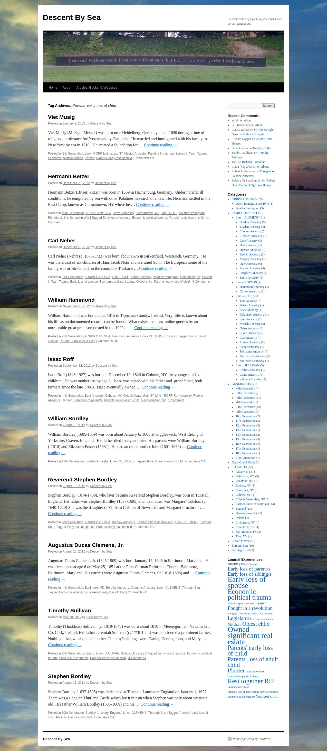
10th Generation (73, 213)
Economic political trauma (65, 158)
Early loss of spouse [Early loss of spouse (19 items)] (247, 582)
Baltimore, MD (94, 588)
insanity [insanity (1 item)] (268, 613)
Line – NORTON (246, 282)
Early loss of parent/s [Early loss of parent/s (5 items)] (249, 569)
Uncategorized (241, 550)
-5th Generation (245, 393)
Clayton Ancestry (250, 231)
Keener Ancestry (250, 254)
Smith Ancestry (249, 277)
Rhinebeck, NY (58, 218)
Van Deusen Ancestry (253, 356)
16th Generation (246, 444)
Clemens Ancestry (143, 588)
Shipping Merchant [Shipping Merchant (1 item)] (238, 687)
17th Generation (246, 448)
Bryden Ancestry (250, 227)
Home (53, 87)
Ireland (89, 653)
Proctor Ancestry (250, 268)
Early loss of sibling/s (73, 592)
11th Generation (73, 461)
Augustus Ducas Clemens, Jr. (86, 545)
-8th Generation (72, 277)
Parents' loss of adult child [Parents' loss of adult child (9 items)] (253, 662)
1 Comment (176, 400)
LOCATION (239, 467)
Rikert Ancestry (249, 333)
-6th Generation (72, 336)
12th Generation (246, 425)
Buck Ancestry (249, 310)
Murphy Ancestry (250, 259)
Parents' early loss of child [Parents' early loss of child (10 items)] (250, 650)
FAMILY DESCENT (244, 213)
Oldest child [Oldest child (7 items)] (256, 624)
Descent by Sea (101, 123)
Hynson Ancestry (250, 250)
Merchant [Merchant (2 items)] (235, 624)
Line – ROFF (244, 296)
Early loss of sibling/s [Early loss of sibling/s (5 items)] (250, 574)
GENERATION (241, 384)
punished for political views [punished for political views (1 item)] (243, 676)
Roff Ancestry (182, 395)
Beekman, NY (244, 481)
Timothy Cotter (261, 148)
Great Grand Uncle (243, 462)
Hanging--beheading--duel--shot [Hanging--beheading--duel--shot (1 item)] (245, 613)
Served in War (185, 153)
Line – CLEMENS (247, 217)
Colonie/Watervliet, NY (138, 395)
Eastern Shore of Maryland (155, 522)
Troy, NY (170, 336)
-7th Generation (245, 402)
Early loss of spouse (116, 218)
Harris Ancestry (249, 245)
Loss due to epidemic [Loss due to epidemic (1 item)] (262, 619)
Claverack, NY (245, 490)
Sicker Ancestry (249, 347)
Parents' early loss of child (114, 158)
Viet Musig (61, 117)
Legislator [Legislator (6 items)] (238, 618)
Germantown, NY (147, 213)
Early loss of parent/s (87, 400)
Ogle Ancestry (248, 263)
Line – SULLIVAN (247, 365)
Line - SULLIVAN (107, 653)
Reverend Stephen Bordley (82, 479)
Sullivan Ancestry (132, 653)
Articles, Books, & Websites (96, 87)
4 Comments (201, 281)
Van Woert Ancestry (252, 361)
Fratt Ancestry (248, 319)
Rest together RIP (153, 400)
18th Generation (246, 453)
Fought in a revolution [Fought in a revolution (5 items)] (250, 608)
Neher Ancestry (140, 277)
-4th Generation (72, 395)
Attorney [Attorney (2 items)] (234, 564)
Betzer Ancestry (123, 213)
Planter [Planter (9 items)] (236, 670)
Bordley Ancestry (96, 461)
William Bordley (68, 418)
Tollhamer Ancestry (252, 351)
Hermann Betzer (68, 176)
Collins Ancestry (250, 370)
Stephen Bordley (69, 676)
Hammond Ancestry (125, 336)
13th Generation (246, 430)
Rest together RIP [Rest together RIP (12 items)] (251, 681)
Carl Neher (61, 240)
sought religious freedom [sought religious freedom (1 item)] (241, 696)
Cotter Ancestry (249, 374)
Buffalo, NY (243, 485)
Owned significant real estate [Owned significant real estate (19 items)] (250, 635)
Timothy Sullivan (69, 610)
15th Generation (246, 439)
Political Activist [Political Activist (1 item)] (255, 671)
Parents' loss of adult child (74, 717)
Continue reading (161, 145)
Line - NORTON (151, 336)
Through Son (191, 588)
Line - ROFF (93, 153)
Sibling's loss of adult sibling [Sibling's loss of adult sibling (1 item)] (243, 691)
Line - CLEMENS (121, 461)
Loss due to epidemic (73, 658)
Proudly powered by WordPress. (252, 739)
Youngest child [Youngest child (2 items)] (266, 696)
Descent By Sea (72, 17)
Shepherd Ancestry (251, 273)
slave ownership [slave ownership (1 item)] (269, 691)
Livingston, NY (113, 153)
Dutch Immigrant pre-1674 (252, 203)
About (67, 87)
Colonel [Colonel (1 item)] (252, 564)
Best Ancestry (94, 395)
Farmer (89, 158)
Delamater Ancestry (252, 314)
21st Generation (245, 458)
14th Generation (246, 434)
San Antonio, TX (246, 532)
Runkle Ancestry (250, 342)
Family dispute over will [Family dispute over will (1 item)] (241, 603)
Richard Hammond (253, 162)
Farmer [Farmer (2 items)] (260, 603)
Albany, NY (243, 471)
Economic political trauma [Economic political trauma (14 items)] (250, 594)
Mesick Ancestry (135, 153)
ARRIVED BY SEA (98, 213)
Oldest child (144, 281)
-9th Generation (72, 153)
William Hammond (71, 300)
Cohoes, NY (113, 395)
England (115, 713)
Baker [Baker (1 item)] (244, 564)
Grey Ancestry (249, 240)
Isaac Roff (61, 359)
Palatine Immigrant (161, 153)
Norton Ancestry (250, 291)
